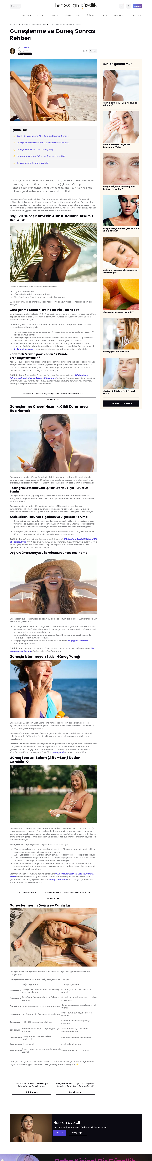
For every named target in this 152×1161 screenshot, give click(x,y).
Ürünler (90, 15)
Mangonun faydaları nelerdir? (118, 312)
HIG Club (137, 15)
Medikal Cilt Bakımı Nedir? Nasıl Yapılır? (119, 392)
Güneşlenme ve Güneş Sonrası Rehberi (65, 24)
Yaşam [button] (53, 15)
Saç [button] (39, 15)
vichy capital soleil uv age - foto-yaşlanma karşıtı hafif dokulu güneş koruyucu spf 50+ (53, 892)
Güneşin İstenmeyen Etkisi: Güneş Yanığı (34, 149)
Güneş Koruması (39, 24)
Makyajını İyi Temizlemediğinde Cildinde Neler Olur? (119, 187)
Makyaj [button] (25, 15)
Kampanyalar (120, 15)
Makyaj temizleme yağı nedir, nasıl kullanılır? (120, 104)
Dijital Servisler (72, 15)
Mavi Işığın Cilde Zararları (116, 351)
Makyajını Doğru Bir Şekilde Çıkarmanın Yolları (116, 145)
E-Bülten (15, 6)
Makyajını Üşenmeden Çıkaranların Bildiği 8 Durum (121, 229)
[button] (121, 6)
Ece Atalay (25, 48)
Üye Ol (59, 1132)
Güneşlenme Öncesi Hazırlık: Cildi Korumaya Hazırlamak (41, 142)
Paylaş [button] (93, 51)
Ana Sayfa (14, 24)
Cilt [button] (12, 15)
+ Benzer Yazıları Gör (121, 403)
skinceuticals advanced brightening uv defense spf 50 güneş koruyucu (53, 393)
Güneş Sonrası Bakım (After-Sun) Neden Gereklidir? (39, 156)
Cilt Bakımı (25, 24)
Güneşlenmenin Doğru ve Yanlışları (31, 163)
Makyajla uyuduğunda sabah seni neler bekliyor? (120, 271)
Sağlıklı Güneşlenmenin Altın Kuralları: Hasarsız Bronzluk (41, 136)
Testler (104, 15)
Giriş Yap (137, 6)
